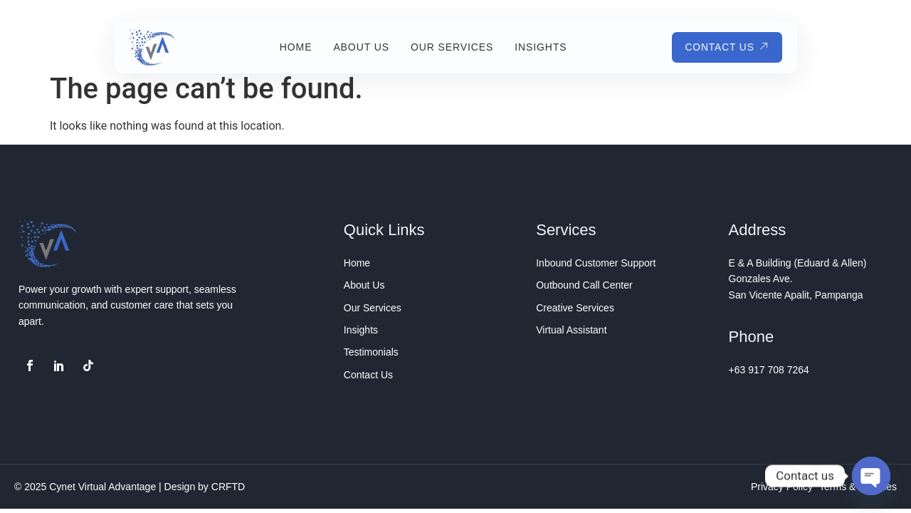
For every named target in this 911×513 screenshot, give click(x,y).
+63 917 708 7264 (769, 369)
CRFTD (228, 486)
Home (294, 47)
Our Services (450, 47)
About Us (360, 47)
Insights (539, 47)
